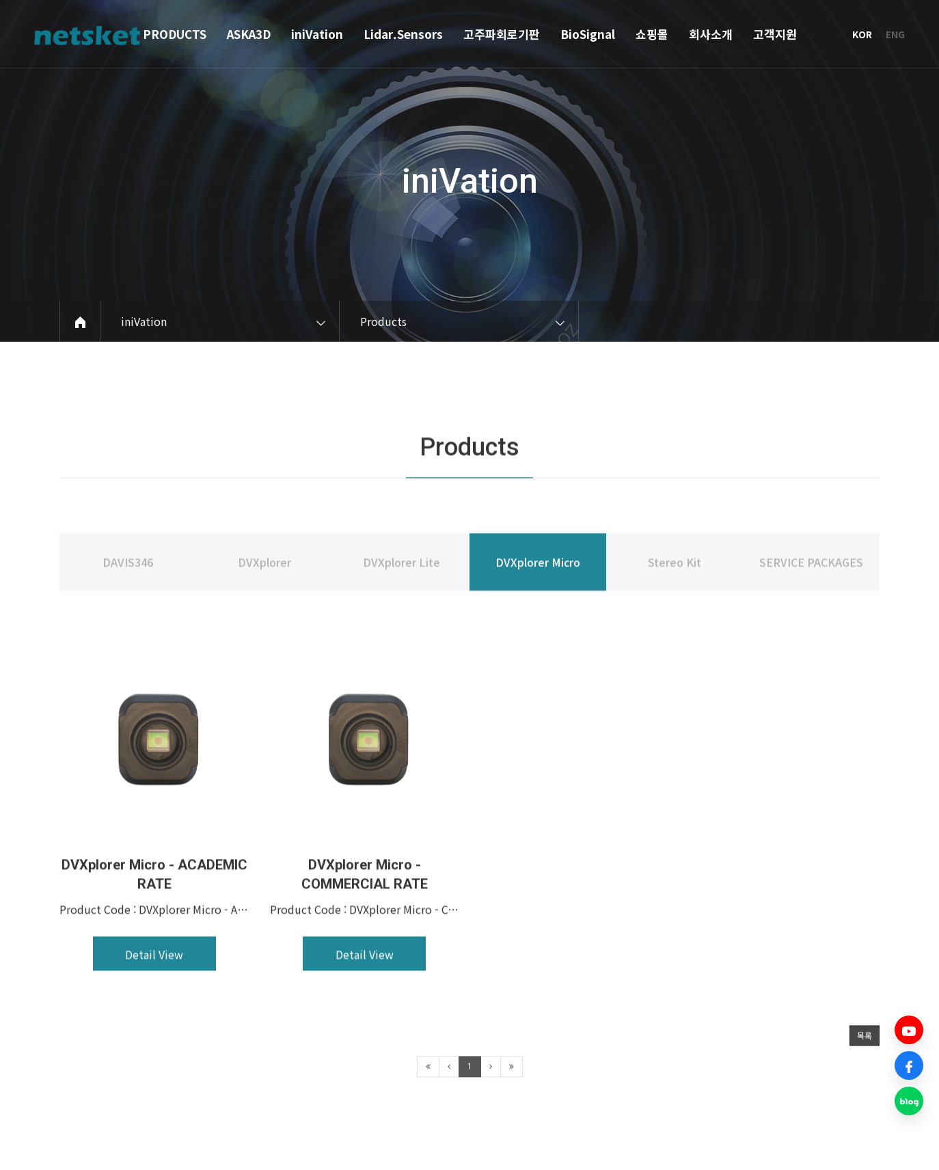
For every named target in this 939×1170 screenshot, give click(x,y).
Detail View (154, 997)
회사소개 (711, 33)
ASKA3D (249, 33)
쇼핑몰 (652, 33)
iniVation (317, 33)
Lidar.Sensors (403, 33)
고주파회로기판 (501, 33)
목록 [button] (864, 1078)
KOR (862, 34)
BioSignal (587, 33)
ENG (895, 34)
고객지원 (775, 33)
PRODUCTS (174, 33)
